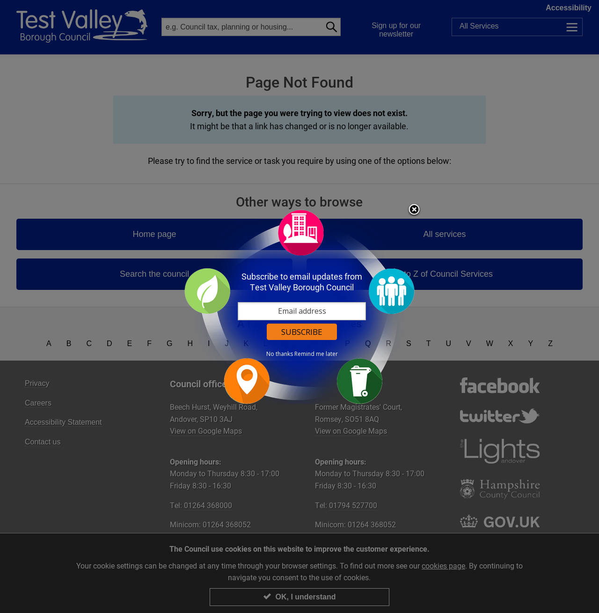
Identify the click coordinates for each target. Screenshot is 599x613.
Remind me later (316, 354)
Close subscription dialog (414, 210)
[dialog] (299, 306)
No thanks (279, 354)
